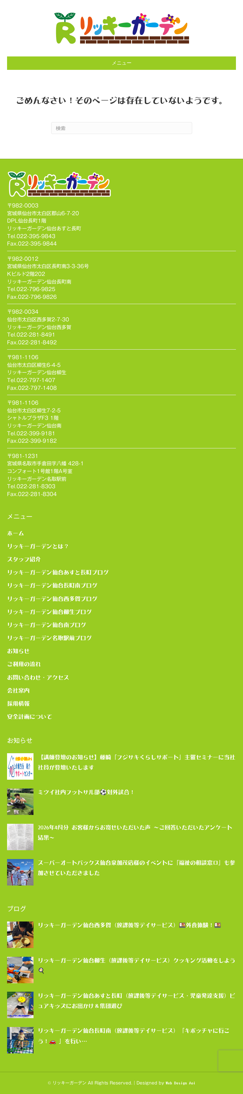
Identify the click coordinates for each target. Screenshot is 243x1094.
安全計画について (29, 716)
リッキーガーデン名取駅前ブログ (49, 638)
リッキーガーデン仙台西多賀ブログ (52, 599)
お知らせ (18, 651)
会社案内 (18, 690)
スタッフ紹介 (24, 559)
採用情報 (18, 703)
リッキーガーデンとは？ (38, 546)
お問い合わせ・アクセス (38, 677)
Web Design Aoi (180, 1083)
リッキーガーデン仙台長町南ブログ (52, 585)
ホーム (15, 533)
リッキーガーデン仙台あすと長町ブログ (58, 572)
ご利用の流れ (24, 664)
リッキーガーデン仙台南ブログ (46, 625)
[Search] (121, 128)
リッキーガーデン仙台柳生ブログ (49, 612)
